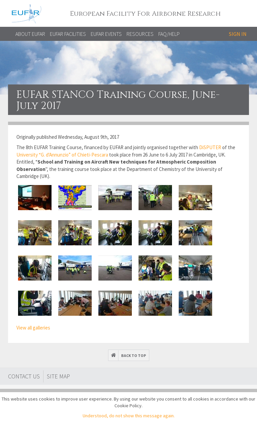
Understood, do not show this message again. (129, 416)
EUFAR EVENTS (106, 34)
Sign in (238, 34)
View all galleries (33, 327)
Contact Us (24, 376)
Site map (58, 376)
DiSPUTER (210, 147)
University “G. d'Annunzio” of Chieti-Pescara (62, 155)
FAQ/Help (169, 34)
